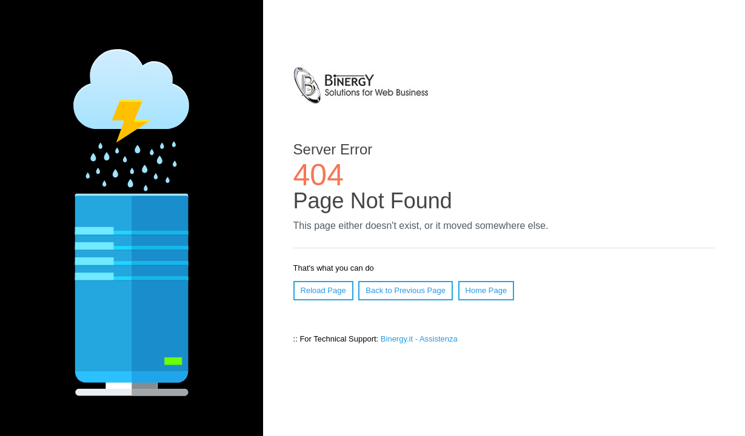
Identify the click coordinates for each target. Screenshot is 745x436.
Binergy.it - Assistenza (419, 338)
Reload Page (323, 290)
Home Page (486, 290)
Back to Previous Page (406, 290)
